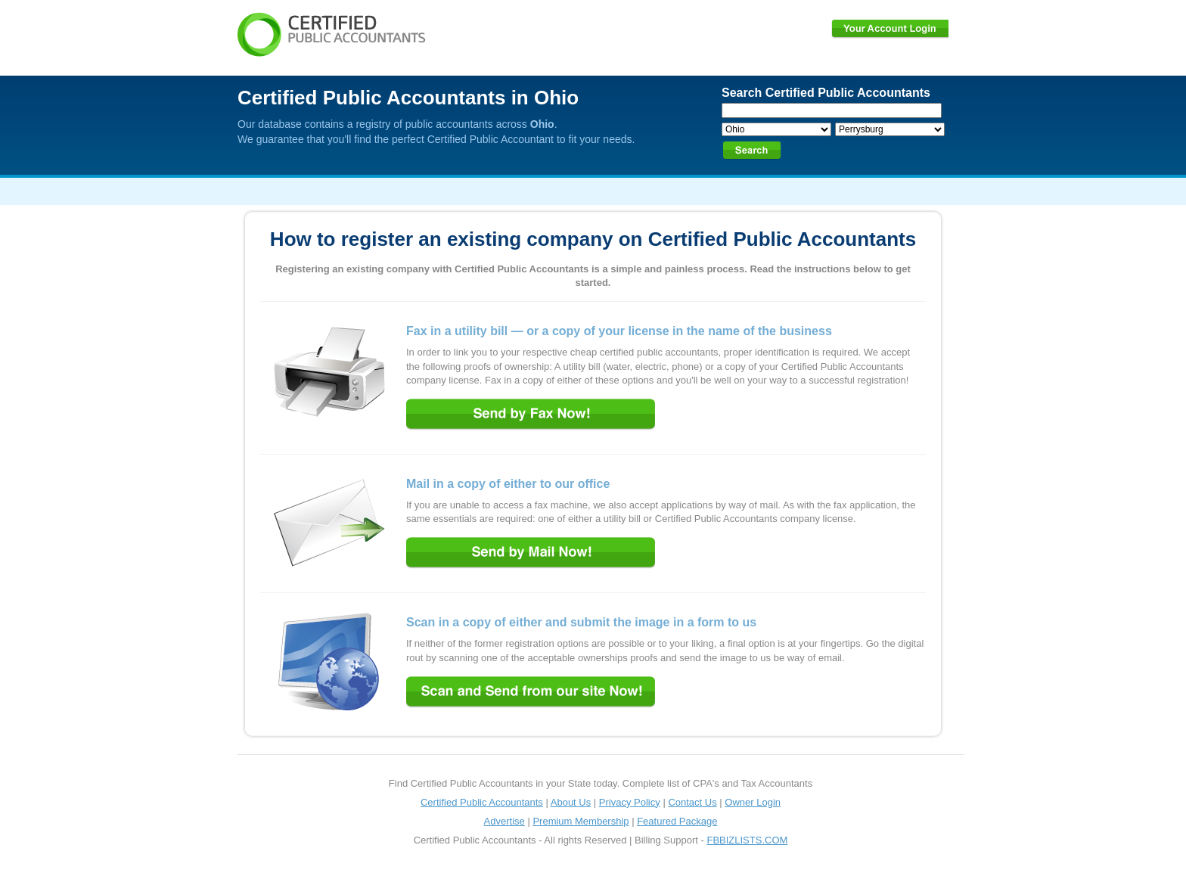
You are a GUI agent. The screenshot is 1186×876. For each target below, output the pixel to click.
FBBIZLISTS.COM (746, 840)
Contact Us (692, 802)
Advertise (504, 821)
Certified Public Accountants (482, 802)
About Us (571, 802)
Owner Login (753, 802)
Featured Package (677, 821)
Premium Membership (580, 821)
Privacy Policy (629, 802)
